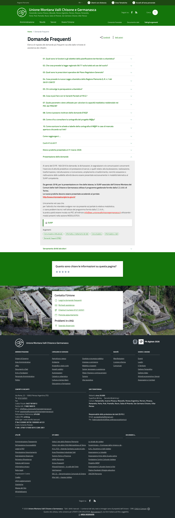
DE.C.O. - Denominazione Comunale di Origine (69, 473)
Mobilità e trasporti (89, 365)
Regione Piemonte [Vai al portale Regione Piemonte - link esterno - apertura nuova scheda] (23, 2)
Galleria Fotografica (145, 369)
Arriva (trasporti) (58, 463)
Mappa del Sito (20, 488)
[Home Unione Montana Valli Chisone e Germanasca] (56, 12)
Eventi (140, 358)
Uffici (17, 365)
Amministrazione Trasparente (26, 441)
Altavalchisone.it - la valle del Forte (65, 466)
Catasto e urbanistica (60, 376)
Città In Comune (140, 508)
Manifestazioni (118, 358)
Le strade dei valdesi (95, 441)
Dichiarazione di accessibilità (25, 445)
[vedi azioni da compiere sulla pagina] (117, 37)
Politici (17, 380)
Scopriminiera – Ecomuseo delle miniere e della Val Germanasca (112, 445)
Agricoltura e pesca (59, 358)
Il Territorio (142, 365)
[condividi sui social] (104, 37)
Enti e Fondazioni (21, 372)
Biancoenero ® (96, 511)
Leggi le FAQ (19, 448)
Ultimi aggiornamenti (23, 480)
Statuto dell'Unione (22, 463)
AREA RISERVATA (86, 514)
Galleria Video (143, 372)
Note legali (19, 470)
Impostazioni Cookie (22, 473)
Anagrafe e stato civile (60, 365)
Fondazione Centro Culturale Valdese (102, 459)
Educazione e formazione (61, 383)
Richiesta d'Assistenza (23, 459)
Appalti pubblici (57, 369)
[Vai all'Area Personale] (144, 2)
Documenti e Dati (21, 369)
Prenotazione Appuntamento (26, 452)
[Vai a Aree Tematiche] (119, 2)
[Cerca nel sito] (155, 12)
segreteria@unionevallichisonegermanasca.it (36, 411)
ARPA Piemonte (58, 459)
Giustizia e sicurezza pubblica (92, 358)
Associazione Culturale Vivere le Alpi (101, 466)
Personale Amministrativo (24, 376)
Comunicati (117, 365)
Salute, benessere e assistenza (93, 369)
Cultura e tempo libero (60, 380)
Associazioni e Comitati (146, 380)
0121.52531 (22, 398)
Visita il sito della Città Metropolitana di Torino (69, 445)
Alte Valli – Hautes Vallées (62, 477)
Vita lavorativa (87, 380)
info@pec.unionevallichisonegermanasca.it (35, 408)
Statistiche (19, 484)
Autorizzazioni (57, 372)
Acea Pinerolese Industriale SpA (64, 452)
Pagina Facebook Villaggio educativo (101, 470)
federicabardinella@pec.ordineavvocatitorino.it (109, 419)
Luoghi (140, 362)
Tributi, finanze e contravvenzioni (94, 372)
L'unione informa (119, 362)
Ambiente (55, 362)
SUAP (49, 222)
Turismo (85, 376)
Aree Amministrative (22, 362)
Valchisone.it (56, 470)
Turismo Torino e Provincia (61, 455)
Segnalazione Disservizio (24, 455)
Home (29, 31)
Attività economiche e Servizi (148, 376)
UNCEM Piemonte (95, 473)
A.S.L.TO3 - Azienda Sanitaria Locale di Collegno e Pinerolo (73, 448)
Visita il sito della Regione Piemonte (65, 441)
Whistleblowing (21, 491)
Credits (17, 477)
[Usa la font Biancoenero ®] (97, 2)
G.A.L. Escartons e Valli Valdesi (99, 448)
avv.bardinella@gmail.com (103, 417)
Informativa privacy (22, 466)
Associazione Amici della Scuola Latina (102, 455)
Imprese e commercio (90, 362)
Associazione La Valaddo (97, 452)
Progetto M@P (94, 463)
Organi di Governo (21, 358)
